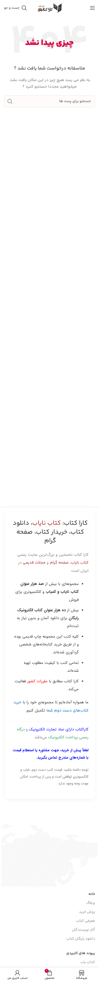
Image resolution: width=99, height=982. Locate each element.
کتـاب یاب (87, 962)
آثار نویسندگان (83, 930)
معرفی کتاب (85, 921)
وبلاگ (90, 903)
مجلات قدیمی (34, 563)
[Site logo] (49, 8)
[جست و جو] (15, 8)
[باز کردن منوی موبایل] (92, 8)
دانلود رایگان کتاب (80, 939)
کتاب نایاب (79, 563)
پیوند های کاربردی (80, 953)
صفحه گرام (59, 563)
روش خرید (87, 912)
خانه (91, 894)
